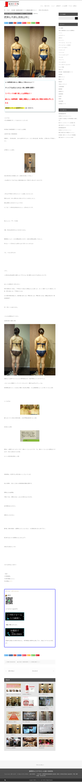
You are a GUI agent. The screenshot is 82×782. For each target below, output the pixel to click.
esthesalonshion (12, 661)
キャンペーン (61, 40)
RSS (5, 780)
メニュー (53, 5)
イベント (60, 32)
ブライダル (61, 57)
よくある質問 (64, 5)
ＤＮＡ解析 (61, 28)
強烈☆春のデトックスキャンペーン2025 (67, 125)
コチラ (10, 581)
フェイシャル (61, 52)
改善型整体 (61, 93)
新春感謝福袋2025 (62, 127)
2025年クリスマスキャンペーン (65, 116)
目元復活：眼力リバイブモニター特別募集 (67, 134)
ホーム (42, 5)
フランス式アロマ (62, 62)
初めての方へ (47, 5)
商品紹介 (60, 81)
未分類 (60, 96)
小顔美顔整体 (61, 86)
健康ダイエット (28, 13)
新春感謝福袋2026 (62, 113)
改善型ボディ (61, 91)
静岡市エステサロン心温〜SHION (41, 771)
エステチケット (62, 35)
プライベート (61, 59)
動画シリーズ (61, 79)
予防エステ (61, 69)
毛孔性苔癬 (61, 101)
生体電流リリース (62, 103)
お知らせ (60, 37)
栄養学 (60, 98)
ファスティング (62, 50)
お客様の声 (58, 5)
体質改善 (21, 13)
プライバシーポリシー (40, 765)
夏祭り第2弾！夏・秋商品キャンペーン (66, 132)
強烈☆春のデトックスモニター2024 (66, 137)
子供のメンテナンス (63, 84)
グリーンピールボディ (63, 47)
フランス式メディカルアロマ (64, 64)
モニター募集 (61, 67)
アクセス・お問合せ (72, 5)
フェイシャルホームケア (63, 54)
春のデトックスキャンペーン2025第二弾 (67, 122)
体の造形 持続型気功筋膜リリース (11, 13)
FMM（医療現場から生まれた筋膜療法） (67, 30)
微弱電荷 (60, 89)
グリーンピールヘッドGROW (64, 45)
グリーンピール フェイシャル (65, 42)
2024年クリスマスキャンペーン (65, 130)
